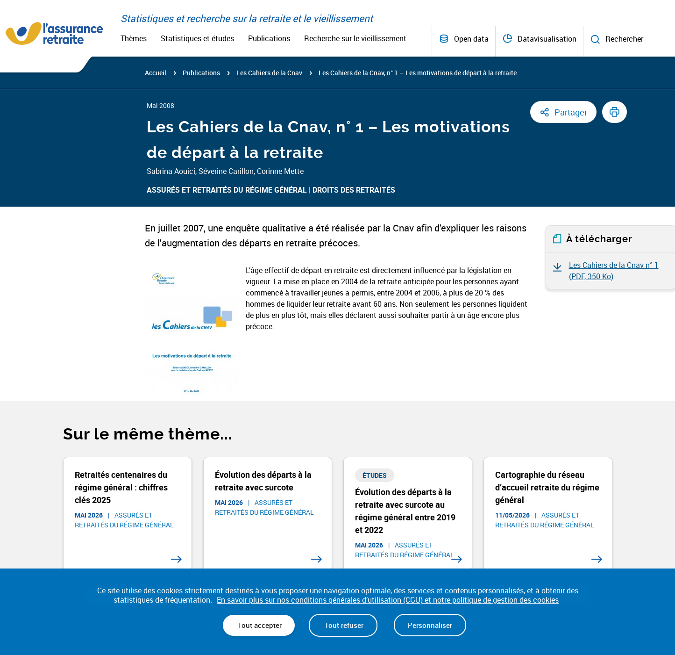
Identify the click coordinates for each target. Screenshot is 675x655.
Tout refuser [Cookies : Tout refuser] (343, 625)
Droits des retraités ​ (355, 190)
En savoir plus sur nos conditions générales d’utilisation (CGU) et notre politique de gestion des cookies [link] (388, 600)
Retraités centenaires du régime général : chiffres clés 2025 (121, 487)
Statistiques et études (197, 38)
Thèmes (134, 38)
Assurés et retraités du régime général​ (227, 190)
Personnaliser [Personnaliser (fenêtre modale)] (430, 625)
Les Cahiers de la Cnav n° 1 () (614, 270)
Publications (269, 38)
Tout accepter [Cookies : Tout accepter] (259, 625)
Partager (570, 112)
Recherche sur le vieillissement (355, 38)
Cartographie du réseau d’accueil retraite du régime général (547, 487)
